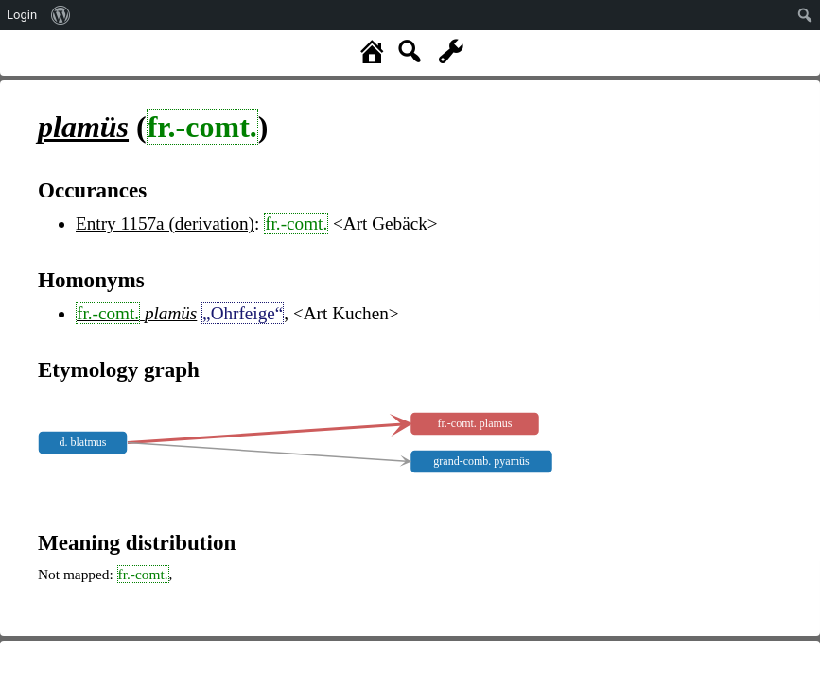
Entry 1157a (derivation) (165, 223)
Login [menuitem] (22, 15)
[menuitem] (61, 15)
